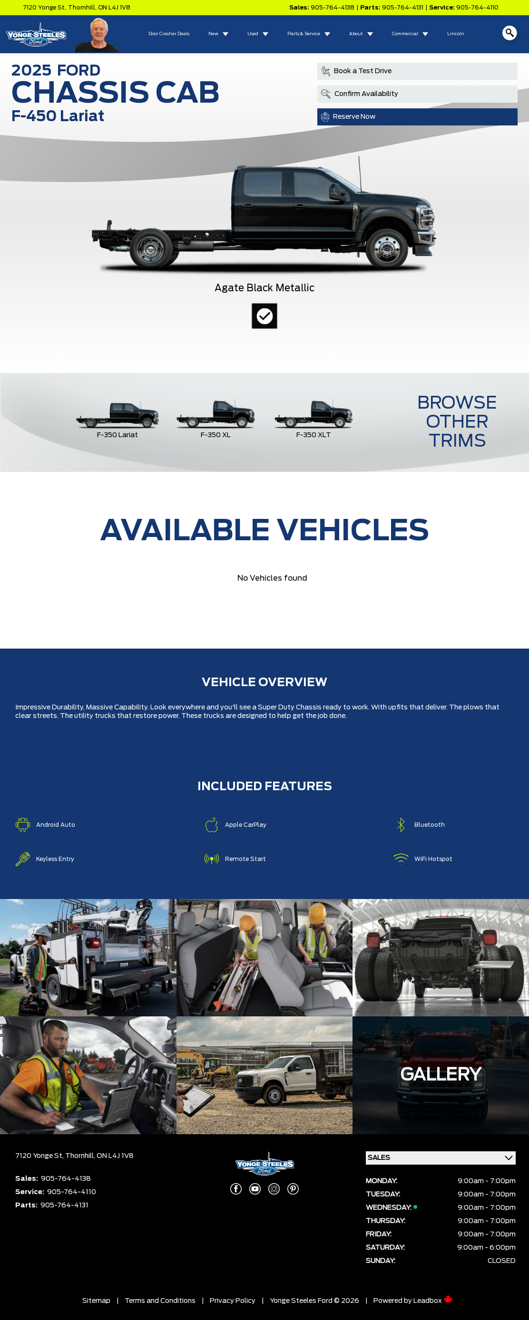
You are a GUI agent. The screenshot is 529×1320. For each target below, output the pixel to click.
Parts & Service (303, 34)
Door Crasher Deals (168, 34)
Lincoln (455, 34)
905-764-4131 (402, 7)
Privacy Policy (232, 1301)
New (213, 34)
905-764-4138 (332, 7)
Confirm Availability (359, 94)
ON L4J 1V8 (114, 7)
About (356, 34)
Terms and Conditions (160, 1301)
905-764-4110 (477, 7)
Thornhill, (83, 7)
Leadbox (433, 1301)
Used (252, 34)
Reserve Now (348, 117)
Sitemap (96, 1301)
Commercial (405, 34)
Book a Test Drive (356, 71)
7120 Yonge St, (44, 7)
